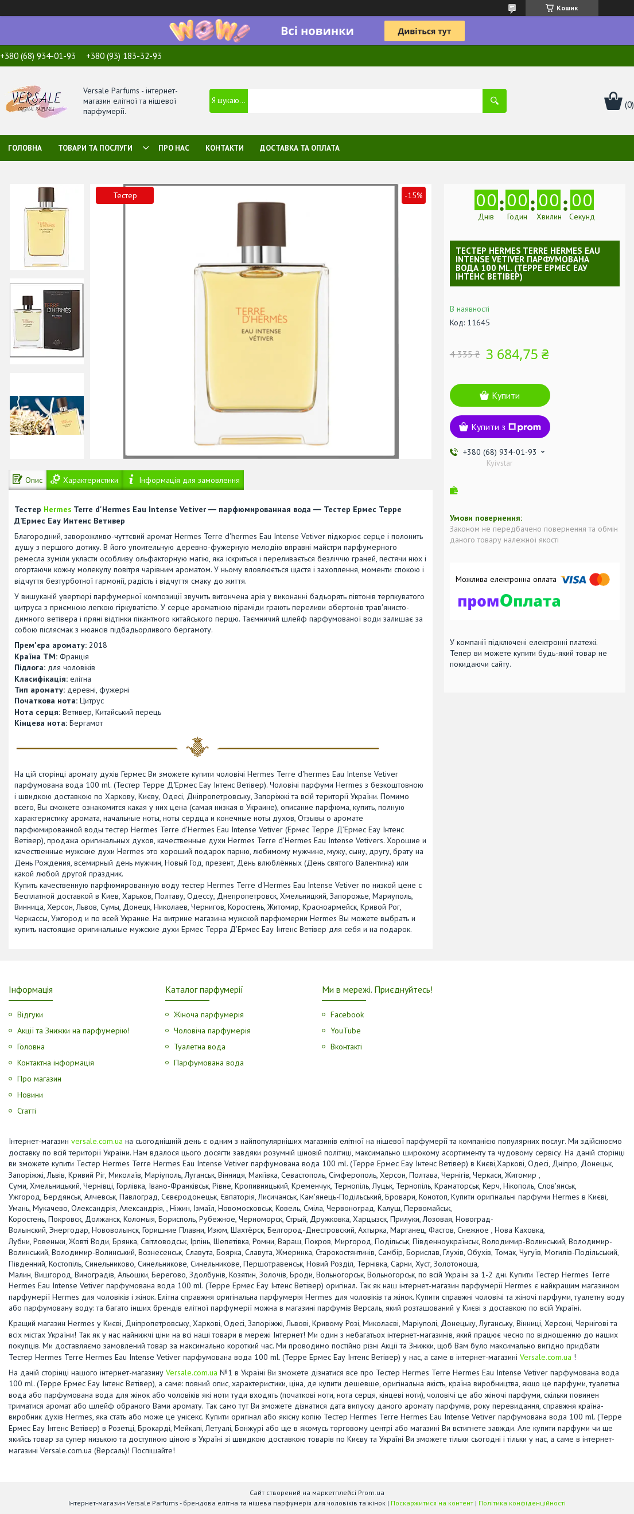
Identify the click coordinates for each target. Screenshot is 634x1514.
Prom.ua (371, 1492)
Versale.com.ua (545, 1357)
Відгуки (30, 1014)
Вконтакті (346, 1046)
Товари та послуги (95, 148)
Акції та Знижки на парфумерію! (73, 1030)
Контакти (224, 148)
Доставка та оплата (300, 148)
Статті (26, 1111)
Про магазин (39, 1078)
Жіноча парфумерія (209, 1014)
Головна (25, 148)
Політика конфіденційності (522, 1503)
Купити (506, 395)
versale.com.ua (97, 1141)
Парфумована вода (209, 1062)
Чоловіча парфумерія (212, 1030)
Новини (30, 1095)
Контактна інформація (55, 1062)
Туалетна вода (199, 1046)
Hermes (58, 509)
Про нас (173, 148)
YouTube (345, 1030)
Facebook (347, 1014)
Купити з (506, 426)
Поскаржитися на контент (432, 1503)
